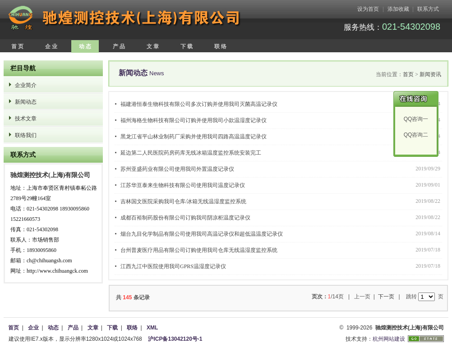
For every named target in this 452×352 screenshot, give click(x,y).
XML (152, 328)
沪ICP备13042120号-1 (175, 339)
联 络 (220, 46)
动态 (53, 328)
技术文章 (26, 118)
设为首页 (368, 9)
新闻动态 (26, 102)
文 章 (153, 46)
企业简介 (26, 85)
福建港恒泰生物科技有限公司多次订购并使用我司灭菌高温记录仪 (198, 104)
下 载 (186, 46)
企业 (33, 328)
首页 (408, 74)
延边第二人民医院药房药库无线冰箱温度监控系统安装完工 (190, 153)
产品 (73, 328)
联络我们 (26, 135)
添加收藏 (398, 9)
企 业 (51, 46)
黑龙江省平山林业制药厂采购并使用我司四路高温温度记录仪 (193, 136)
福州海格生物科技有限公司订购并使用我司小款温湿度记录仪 (193, 120)
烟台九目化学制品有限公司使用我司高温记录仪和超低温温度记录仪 (201, 234)
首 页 (17, 46)
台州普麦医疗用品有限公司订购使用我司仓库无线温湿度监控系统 (198, 250)
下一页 (386, 296)
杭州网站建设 (389, 339)
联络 (132, 328)
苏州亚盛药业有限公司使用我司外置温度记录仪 (177, 169)
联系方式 (428, 9)
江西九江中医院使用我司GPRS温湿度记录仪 (173, 266)
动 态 (85, 46)
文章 (93, 328)
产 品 (119, 46)
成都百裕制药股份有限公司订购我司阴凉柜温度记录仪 (185, 218)
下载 (112, 328)
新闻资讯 (430, 74)
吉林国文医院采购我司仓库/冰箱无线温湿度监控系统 (183, 201)
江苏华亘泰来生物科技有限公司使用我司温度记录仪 (182, 185)
